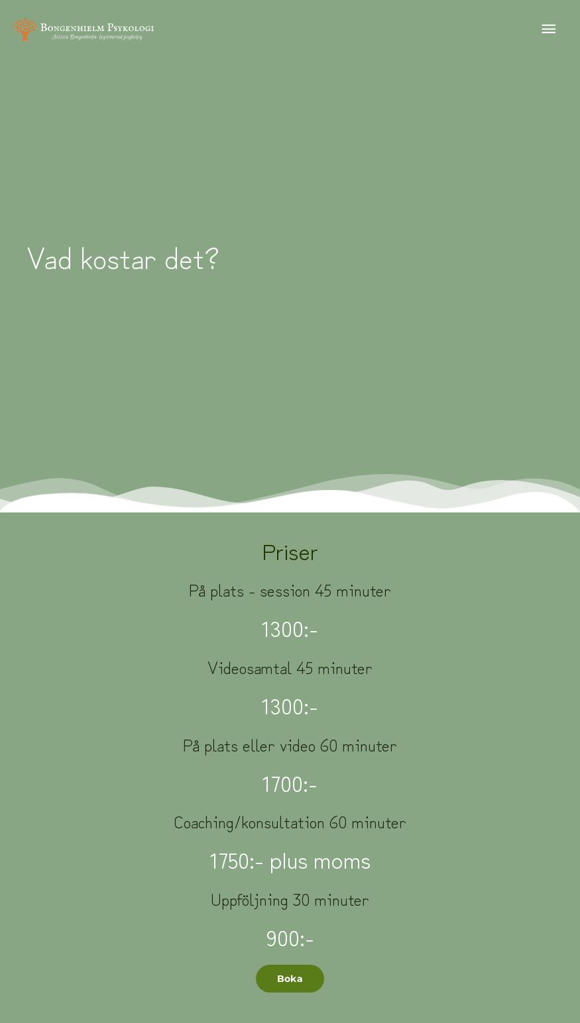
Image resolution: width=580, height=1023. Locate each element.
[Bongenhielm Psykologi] (83, 30)
